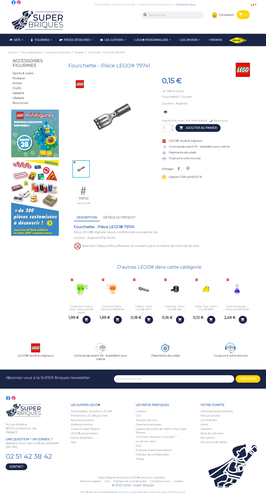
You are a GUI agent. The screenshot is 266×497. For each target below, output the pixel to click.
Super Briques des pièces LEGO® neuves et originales (131, 477)
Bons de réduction (212, 433)
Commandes (209, 420)
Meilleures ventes (81, 424)
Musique (19, 78)
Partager (178, 168)
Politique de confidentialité (152, 454)
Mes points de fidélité (214, 442)
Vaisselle (18, 93)
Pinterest (187, 168)
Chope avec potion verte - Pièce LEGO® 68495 (81, 309)
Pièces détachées (82, 437)
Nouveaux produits (82, 420)
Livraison (141, 411)
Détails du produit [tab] (119, 217)
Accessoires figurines (28, 63)
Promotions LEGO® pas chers (89, 415)
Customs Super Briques (85, 429)
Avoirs (204, 424)
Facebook (13, 2)
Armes (17, 83)
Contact (16, 466)
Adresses (206, 429)
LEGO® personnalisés (84, 433)
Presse (140, 459)
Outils (17, 88)
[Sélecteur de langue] (254, 5)
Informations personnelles (217, 411)
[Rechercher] (173, 15)
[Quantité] (166, 128)
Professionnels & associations (155, 4)
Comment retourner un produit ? (156, 436)
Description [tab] (87, 217)
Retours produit (210, 415)
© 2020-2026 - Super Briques (133, 485)
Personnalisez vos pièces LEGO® (114, 4)
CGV (138, 415)
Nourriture (20, 103)
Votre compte (212, 405)
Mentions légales (91, 481)
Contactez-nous (185, 4)
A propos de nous (146, 420)
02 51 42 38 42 (29, 456)
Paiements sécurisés (148, 424)
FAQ (138, 445)
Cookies (178, 481)
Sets (73, 442)
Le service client (146, 441)
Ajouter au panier (198, 128)
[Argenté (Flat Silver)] (166, 113)
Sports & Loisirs (23, 73)
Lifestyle (18, 98)
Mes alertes (208, 437)
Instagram (19, 2)
